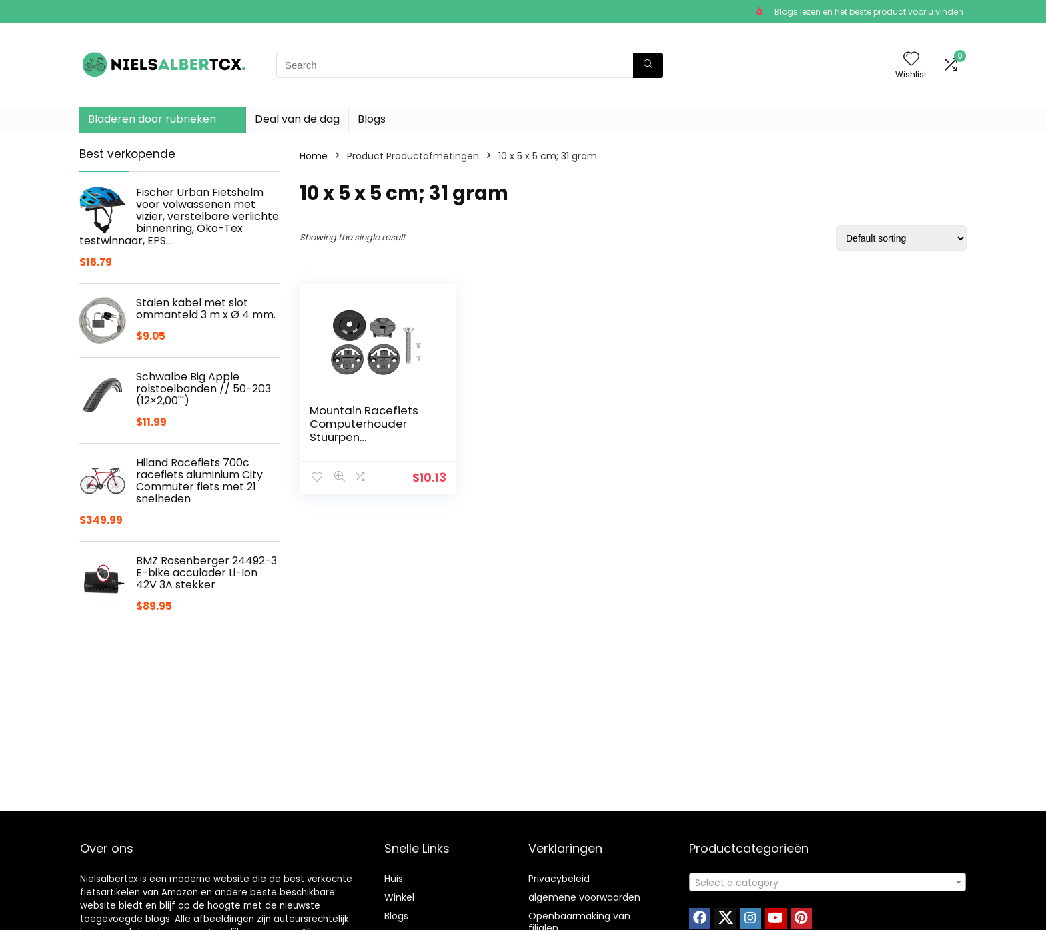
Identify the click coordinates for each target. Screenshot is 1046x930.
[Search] (648, 65)
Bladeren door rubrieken (152, 119)
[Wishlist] (911, 60)
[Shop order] (901, 238)
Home (314, 156)
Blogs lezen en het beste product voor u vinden (868, 11)
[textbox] (827, 882)
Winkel (399, 897)
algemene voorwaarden (584, 897)
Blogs (372, 119)
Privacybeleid (559, 878)
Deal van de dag (297, 119)
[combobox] (827, 882)
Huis (393, 878)
